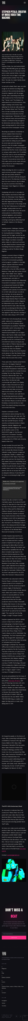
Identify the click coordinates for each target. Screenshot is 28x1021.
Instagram (4, 1000)
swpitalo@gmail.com (13, 855)
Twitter (3, 1003)
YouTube (4, 1005)
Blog (3, 973)
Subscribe (14, 940)
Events (3, 982)
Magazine (4, 968)
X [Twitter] (20, 1016)
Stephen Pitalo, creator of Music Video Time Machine (13, 987)
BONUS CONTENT (6, 977)
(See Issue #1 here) (14, 681)
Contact (4, 992)
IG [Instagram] (16, 1016)
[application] (14, 489)
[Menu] (24, 2)
